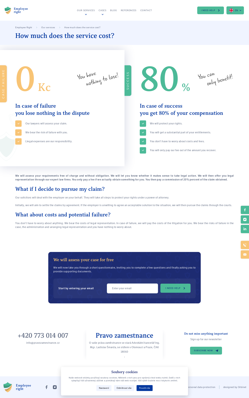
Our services (86, 10)
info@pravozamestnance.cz (43, 342)
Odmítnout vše (124, 388)
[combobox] (235, 10)
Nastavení (104, 388)
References (129, 10)
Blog (113, 10)
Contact (146, 10)
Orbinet (242, 387)
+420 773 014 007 (43, 335)
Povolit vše (144, 388)
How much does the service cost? (82, 27)
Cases (102, 10)
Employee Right (23, 27)
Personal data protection (201, 387)
